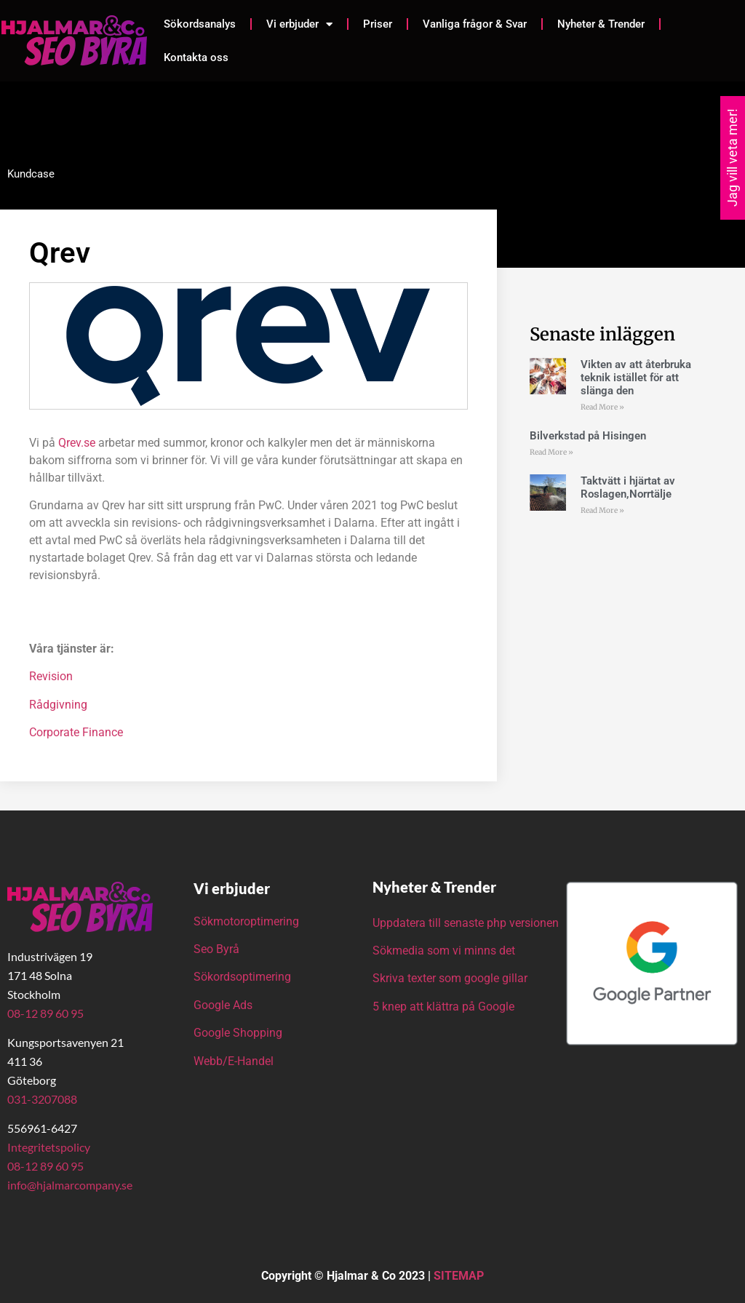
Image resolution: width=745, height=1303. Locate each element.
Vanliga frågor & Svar (475, 24)
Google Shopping (238, 1033)
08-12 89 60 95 (45, 1013)
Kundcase (31, 173)
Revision (51, 676)
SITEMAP (459, 1276)
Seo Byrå (218, 949)
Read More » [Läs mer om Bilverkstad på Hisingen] (551, 452)
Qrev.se (76, 443)
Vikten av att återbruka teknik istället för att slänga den (636, 377)
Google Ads (223, 1005)
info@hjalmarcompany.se (69, 1185)
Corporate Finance (76, 732)
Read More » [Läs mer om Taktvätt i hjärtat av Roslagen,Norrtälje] (602, 510)
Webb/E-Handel (234, 1061)
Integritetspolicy (48, 1147)
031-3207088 (42, 1099)
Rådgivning (58, 705)
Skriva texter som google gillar (449, 978)
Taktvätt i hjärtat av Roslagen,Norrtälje (628, 487)
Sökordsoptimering (244, 977)
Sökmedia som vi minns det (443, 950)
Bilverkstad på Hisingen (588, 435)
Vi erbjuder (299, 24)
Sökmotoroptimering (246, 921)
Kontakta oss (196, 57)
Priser (377, 24)
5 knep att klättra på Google (443, 1006)
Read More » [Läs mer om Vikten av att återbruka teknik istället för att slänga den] (602, 407)
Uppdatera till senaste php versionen (465, 923)
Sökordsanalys (200, 24)
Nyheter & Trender (601, 24)
